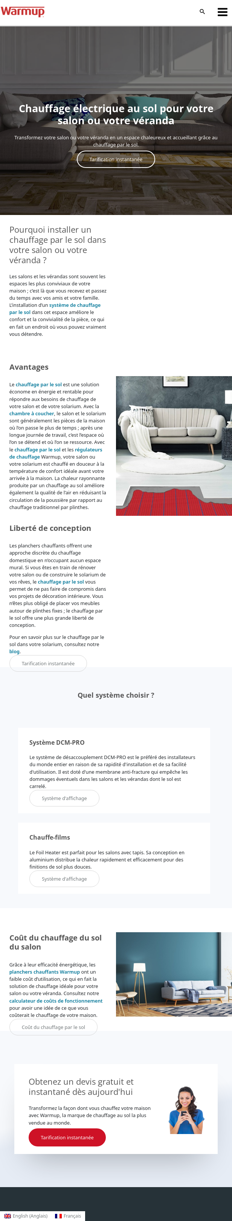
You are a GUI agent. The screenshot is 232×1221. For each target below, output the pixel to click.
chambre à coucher (31, 413)
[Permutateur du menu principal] (223, 12)
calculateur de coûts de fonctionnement (56, 1000)
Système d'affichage (64, 798)
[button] (202, 12)
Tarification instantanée (116, 159)
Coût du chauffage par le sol (53, 1027)
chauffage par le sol (39, 384)
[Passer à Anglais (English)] (25, 1216)
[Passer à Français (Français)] (68, 1216)
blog (14, 651)
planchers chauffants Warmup (44, 971)
